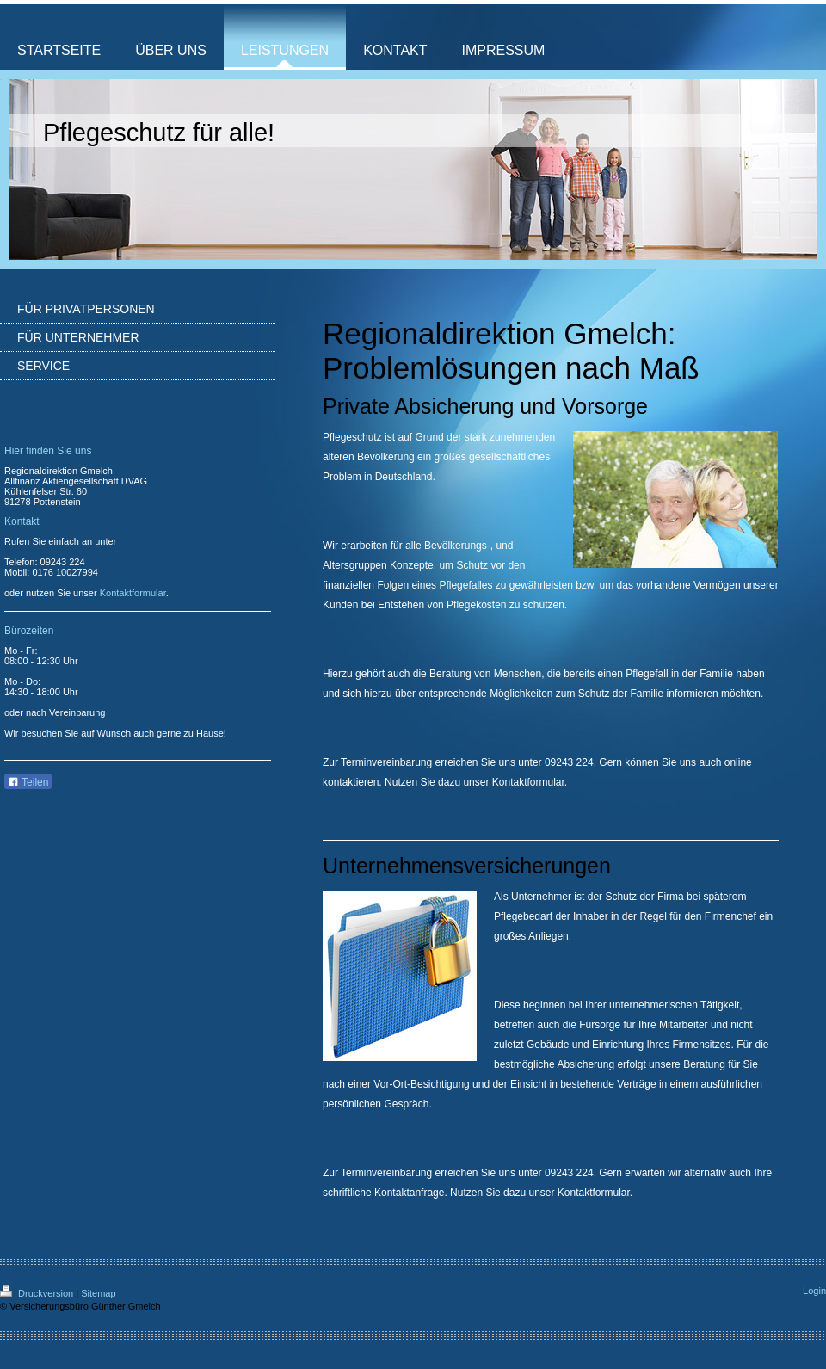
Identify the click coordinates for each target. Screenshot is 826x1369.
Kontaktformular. (595, 1193)
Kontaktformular (528, 782)
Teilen (28, 782)
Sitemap (98, 1293)
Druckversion (38, 1293)
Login (814, 1291)
